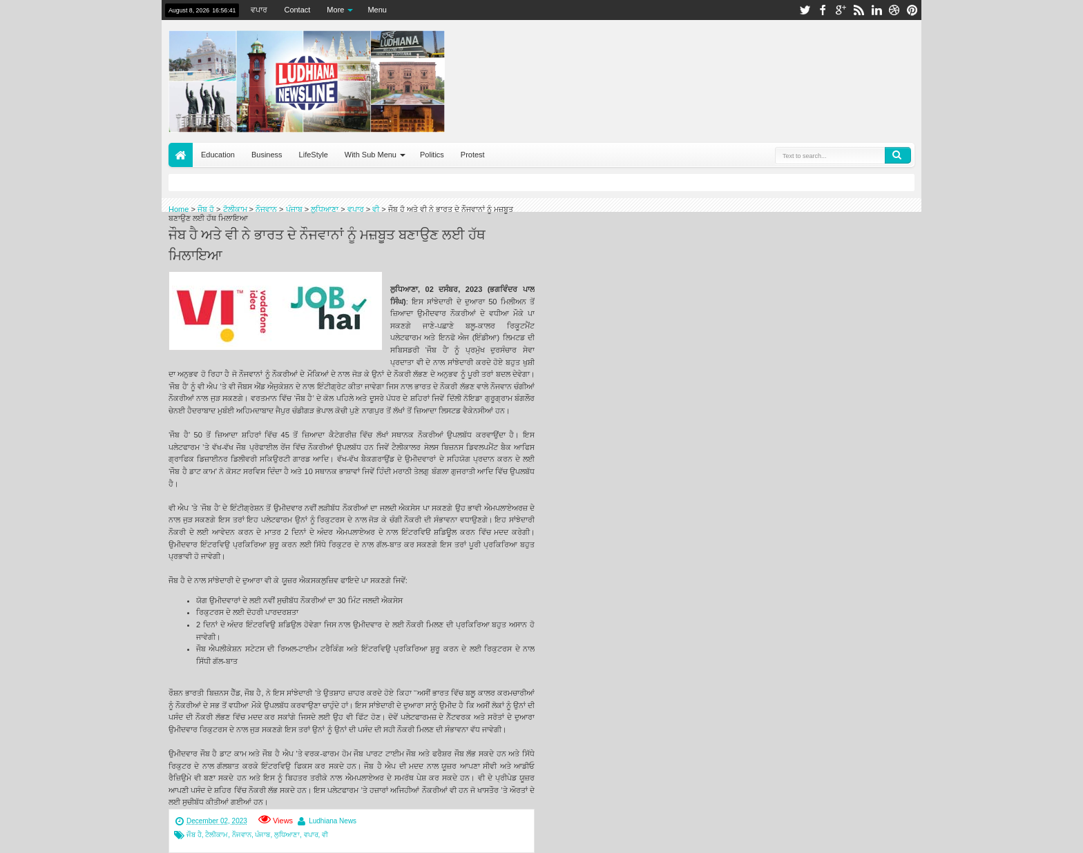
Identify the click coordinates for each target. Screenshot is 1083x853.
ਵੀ (325, 835)
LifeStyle (313, 154)
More (335, 10)
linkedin (876, 10)
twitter (805, 10)
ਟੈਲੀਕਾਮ (216, 835)
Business (266, 154)
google (841, 10)
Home (181, 155)
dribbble (894, 10)
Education (218, 154)
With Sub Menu (370, 154)
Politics (432, 154)
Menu (377, 10)
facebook (823, 10)
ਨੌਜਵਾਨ (241, 835)
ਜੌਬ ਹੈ (194, 835)
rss (859, 10)
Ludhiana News (332, 821)
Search (898, 155)
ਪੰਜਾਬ (262, 835)
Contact (297, 10)
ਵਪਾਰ (259, 10)
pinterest (912, 10)
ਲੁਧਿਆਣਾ (287, 835)
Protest (473, 154)
